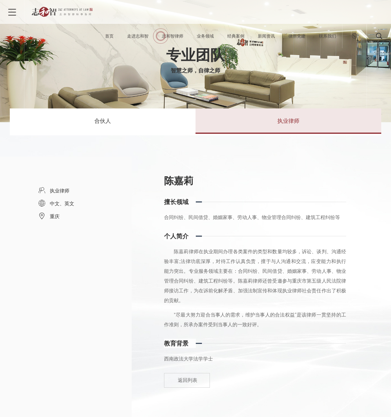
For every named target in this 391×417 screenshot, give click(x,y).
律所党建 (296, 36)
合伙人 (102, 122)
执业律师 (288, 122)
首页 (109, 36)
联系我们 (327, 36)
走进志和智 (137, 36)
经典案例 (235, 36)
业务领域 (205, 36)
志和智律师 (172, 36)
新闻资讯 (266, 36)
